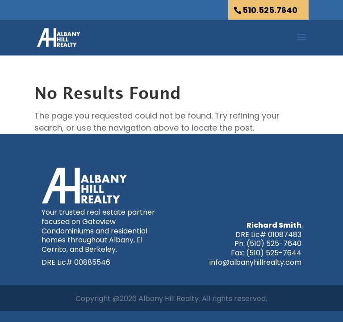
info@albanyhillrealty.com (255, 262)
